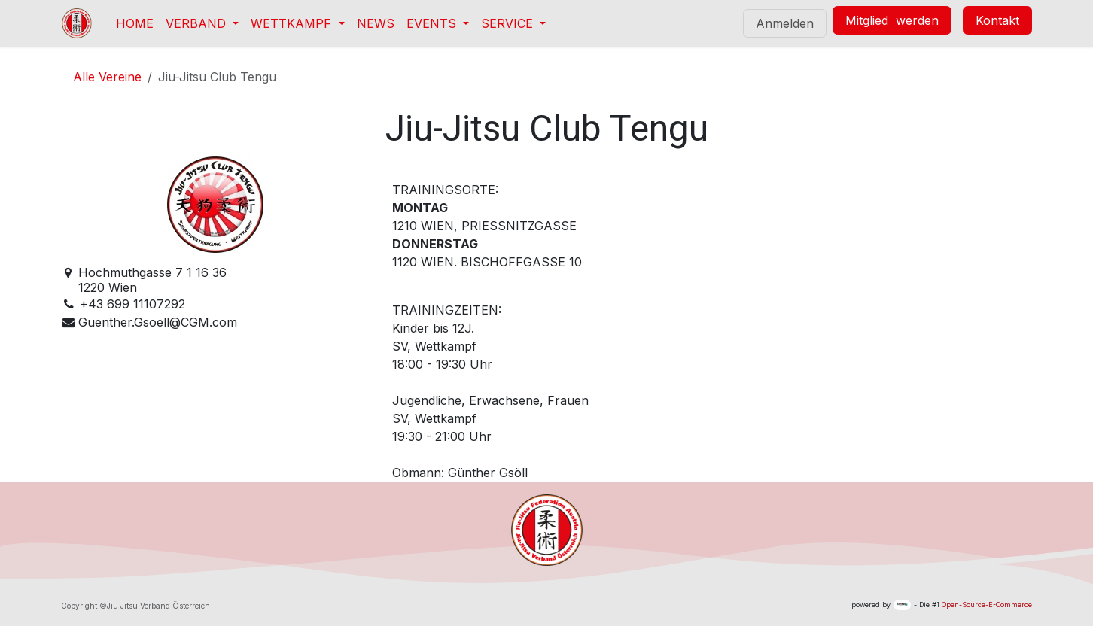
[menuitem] (135, 23)
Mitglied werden (892, 20)
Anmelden (785, 23)
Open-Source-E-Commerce (987, 604)
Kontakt (997, 20)
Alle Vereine (107, 76)
